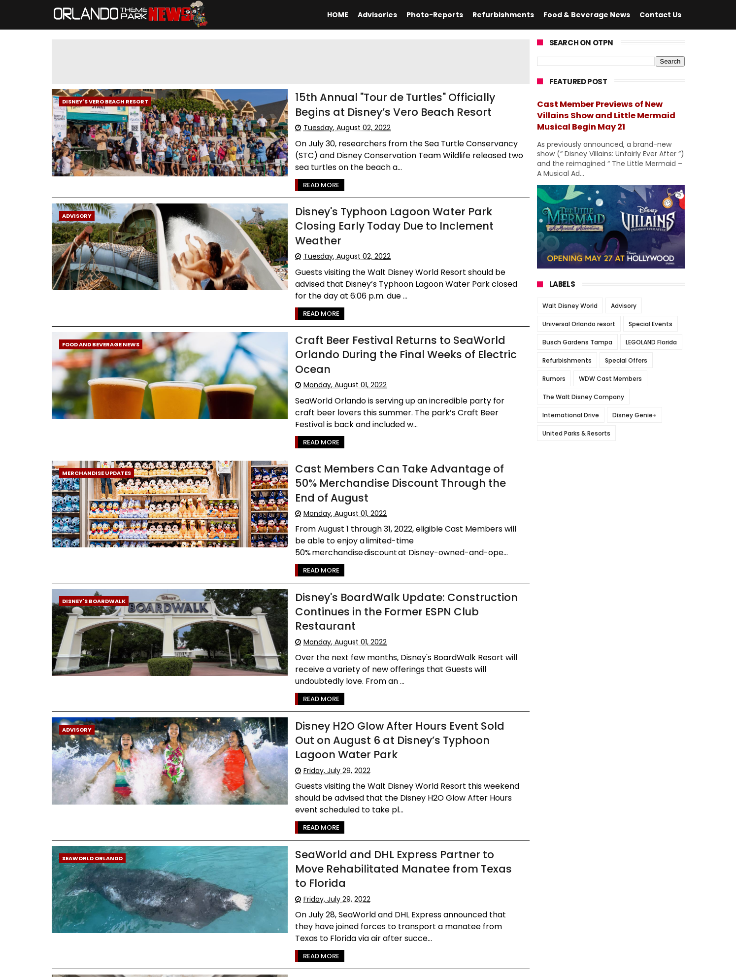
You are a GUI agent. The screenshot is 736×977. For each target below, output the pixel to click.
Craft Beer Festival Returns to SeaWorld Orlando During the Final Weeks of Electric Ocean (361, 306)
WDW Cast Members (610, 378)
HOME (337, 15)
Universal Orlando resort (578, 324)
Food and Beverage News (100, 304)
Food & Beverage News (586, 15)
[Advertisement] (291, 61)
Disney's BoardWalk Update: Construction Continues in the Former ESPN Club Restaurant (373, 508)
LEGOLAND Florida (651, 342)
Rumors (554, 378)
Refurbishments (503, 15)
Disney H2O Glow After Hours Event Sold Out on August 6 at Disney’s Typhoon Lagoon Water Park (365, 609)
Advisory (77, 202)
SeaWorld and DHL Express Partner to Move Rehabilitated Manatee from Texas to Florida (351, 710)
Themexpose (293, 965)
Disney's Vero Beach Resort (105, 101)
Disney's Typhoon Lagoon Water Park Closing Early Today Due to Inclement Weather (368, 204)
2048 (122, 902)
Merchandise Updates (96, 405)
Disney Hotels (84, 810)
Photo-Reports (434, 15)
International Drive (570, 415)
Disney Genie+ (634, 415)
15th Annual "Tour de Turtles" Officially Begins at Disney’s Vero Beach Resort (360, 103)
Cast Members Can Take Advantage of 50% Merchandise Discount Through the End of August (366, 407)
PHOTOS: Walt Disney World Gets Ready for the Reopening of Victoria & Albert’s (356, 812)
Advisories (377, 15)
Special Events (650, 324)
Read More (255, 171)
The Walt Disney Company (583, 397)
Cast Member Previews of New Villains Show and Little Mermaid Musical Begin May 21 (606, 116)
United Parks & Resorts (576, 433)
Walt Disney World (570, 306)
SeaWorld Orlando (92, 708)
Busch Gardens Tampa (577, 342)
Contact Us (660, 15)
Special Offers (626, 360)
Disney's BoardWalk (94, 506)
